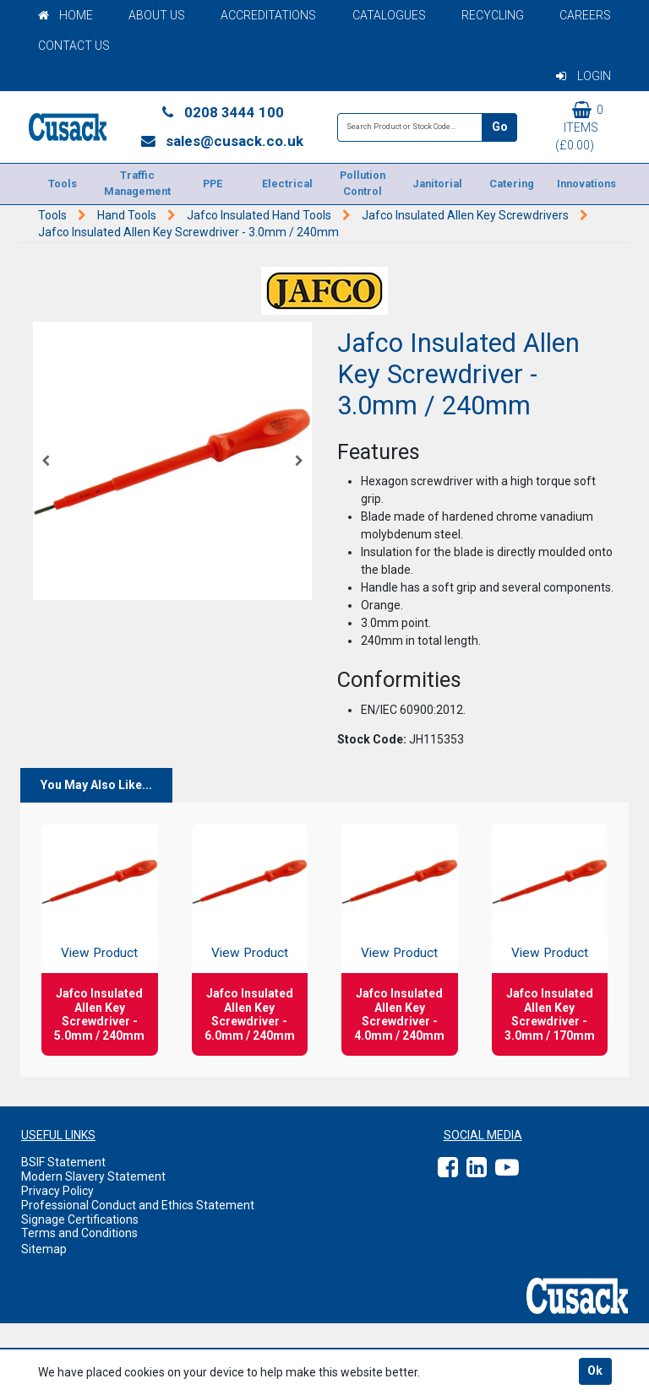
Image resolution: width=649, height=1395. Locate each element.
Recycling (492, 15)
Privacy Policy (57, 1191)
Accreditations (268, 15)
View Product (99, 952)
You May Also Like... (96, 785)
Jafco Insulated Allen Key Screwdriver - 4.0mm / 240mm (399, 1014)
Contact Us (74, 45)
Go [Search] (500, 126)
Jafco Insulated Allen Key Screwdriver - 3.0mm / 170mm (549, 1014)
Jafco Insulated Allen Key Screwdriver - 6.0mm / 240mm (250, 1014)
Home (65, 15)
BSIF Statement (63, 1162)
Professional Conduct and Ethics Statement (137, 1205)
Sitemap (44, 1249)
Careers (585, 15)
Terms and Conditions (79, 1233)
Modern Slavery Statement (93, 1176)
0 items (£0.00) (579, 126)
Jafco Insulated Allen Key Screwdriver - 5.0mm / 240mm (99, 1014)
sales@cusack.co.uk (221, 140)
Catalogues (389, 15)
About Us (156, 15)
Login (583, 76)
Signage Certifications (80, 1219)
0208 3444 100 (221, 112)
